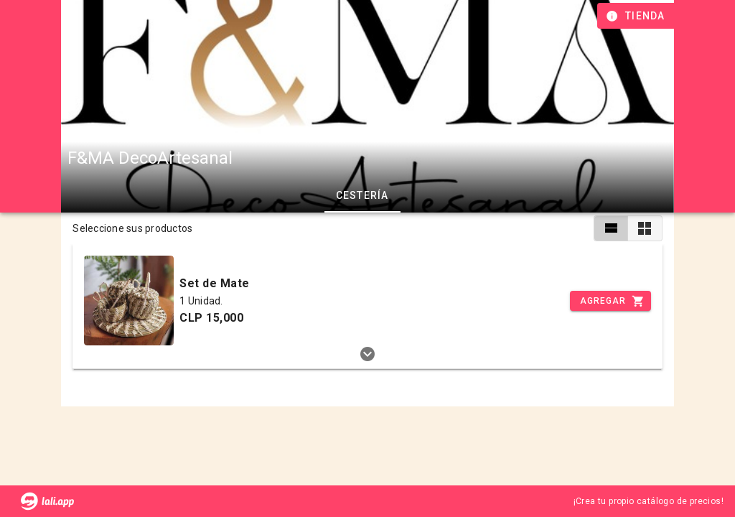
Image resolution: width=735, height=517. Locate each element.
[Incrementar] (610, 301)
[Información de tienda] (637, 16)
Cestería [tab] (361, 195)
